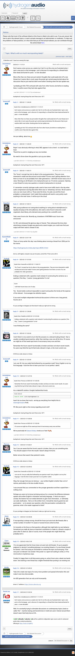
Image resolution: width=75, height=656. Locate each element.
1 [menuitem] (4, 48)
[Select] (20, 394)
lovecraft (6, 101)
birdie (6, 567)
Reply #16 (16, 568)
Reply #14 (16, 517)
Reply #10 (16, 376)
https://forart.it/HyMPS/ (26, 623)
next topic (69, 56)
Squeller (6, 203)
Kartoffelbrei (6, 238)
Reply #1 (15, 102)
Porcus (6, 333)
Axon (6, 516)
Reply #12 (16, 445)
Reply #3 (15, 170)
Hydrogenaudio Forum (16, 27)
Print (69, 48)
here (42, 43)
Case (7, 541)
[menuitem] (69, 48)
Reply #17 (16, 592)
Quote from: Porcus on (26, 381)
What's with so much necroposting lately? (57, 27)
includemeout (7, 65)
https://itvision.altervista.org (33, 584)
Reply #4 (15, 204)
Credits (15, 652)
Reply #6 (15, 259)
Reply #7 (15, 311)
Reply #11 (16, 418)
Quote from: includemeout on (28, 107)
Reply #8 (15, 333)
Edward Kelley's (32, 431)
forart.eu (6, 591)
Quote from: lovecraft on (27, 264)
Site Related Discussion (34, 27)
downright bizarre (19, 402)
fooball (6, 259)
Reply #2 (15, 144)
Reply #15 (16, 541)
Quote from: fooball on (26, 316)
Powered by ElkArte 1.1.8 (7, 652)
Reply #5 (15, 237)
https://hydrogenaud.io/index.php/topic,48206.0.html (30, 248)
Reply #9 (15, 359)
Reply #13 (16, 467)
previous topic (60, 56)
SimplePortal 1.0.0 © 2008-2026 (26, 652)
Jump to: (50, 640)
